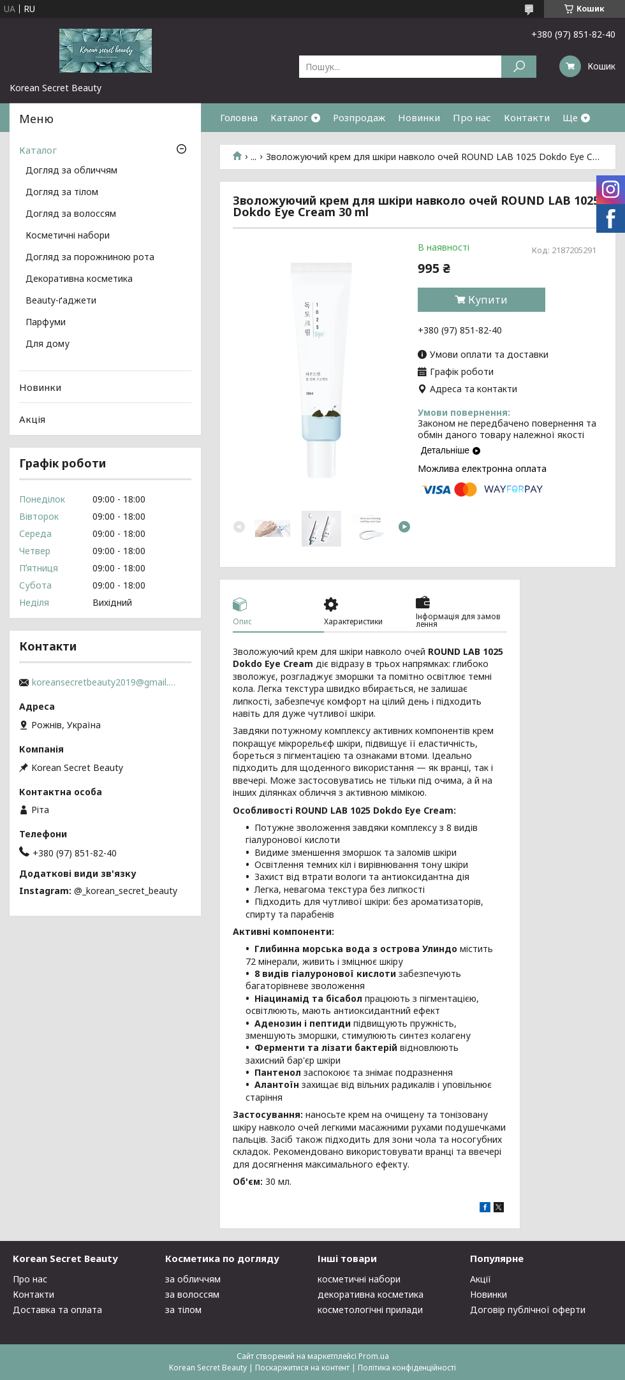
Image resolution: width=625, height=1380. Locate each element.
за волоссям (192, 1294)
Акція (32, 419)
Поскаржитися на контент (302, 1367)
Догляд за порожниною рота (90, 258)
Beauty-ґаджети (61, 301)
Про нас (472, 117)
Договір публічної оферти (527, 1309)
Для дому (48, 344)
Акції (480, 1279)
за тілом (183, 1309)
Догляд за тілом (62, 192)
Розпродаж (359, 117)
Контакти (527, 117)
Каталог (289, 117)
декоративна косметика (370, 1294)
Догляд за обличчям (71, 171)
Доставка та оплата (57, 1309)
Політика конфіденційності (407, 1367)
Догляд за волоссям (71, 214)
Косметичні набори (68, 236)
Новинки (419, 117)
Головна (239, 117)
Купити (488, 300)
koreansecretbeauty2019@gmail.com (105, 682)
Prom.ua (373, 1356)
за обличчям (193, 1279)
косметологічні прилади (370, 1309)
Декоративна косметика (79, 279)
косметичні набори (359, 1279)
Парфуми (46, 323)
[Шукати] (518, 66)
